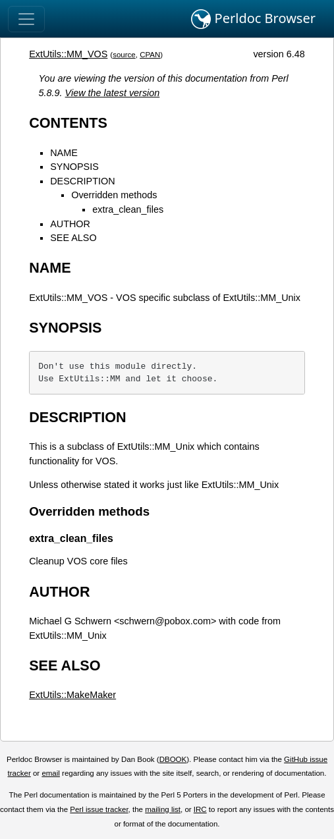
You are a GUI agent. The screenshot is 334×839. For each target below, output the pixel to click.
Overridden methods (114, 195)
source (124, 55)
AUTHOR (70, 224)
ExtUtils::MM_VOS (68, 54)
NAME (64, 153)
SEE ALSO (73, 237)
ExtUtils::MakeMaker (72, 695)
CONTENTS (68, 123)
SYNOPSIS (74, 166)
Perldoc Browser (253, 19)
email (51, 773)
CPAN (150, 55)
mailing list (163, 809)
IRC (200, 809)
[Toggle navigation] (26, 19)
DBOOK (173, 759)
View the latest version (112, 93)
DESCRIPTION (82, 181)
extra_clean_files (127, 209)
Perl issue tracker (99, 809)
